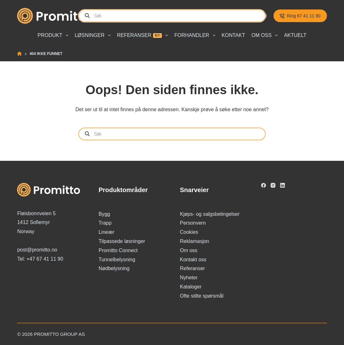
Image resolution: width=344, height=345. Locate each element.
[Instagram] (273, 185)
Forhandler (196, 35)
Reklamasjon (194, 241)
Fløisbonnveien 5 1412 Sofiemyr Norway (36, 222)
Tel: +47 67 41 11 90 (40, 259)
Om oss (265, 35)
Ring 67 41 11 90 (300, 15)
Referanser (144, 35)
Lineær (106, 232)
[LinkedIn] (282, 185)
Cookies (189, 232)
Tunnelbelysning (117, 259)
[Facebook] (263, 185)
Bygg (104, 214)
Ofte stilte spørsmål (202, 296)
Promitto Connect (118, 250)
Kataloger (191, 286)
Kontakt (233, 35)
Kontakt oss (193, 259)
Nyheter (189, 277)
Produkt (54, 35)
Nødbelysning (114, 268)
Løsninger (94, 35)
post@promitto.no (37, 249)
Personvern (193, 223)
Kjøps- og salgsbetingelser (210, 214)
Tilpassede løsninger (122, 241)
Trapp (105, 223)
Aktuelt (295, 35)
